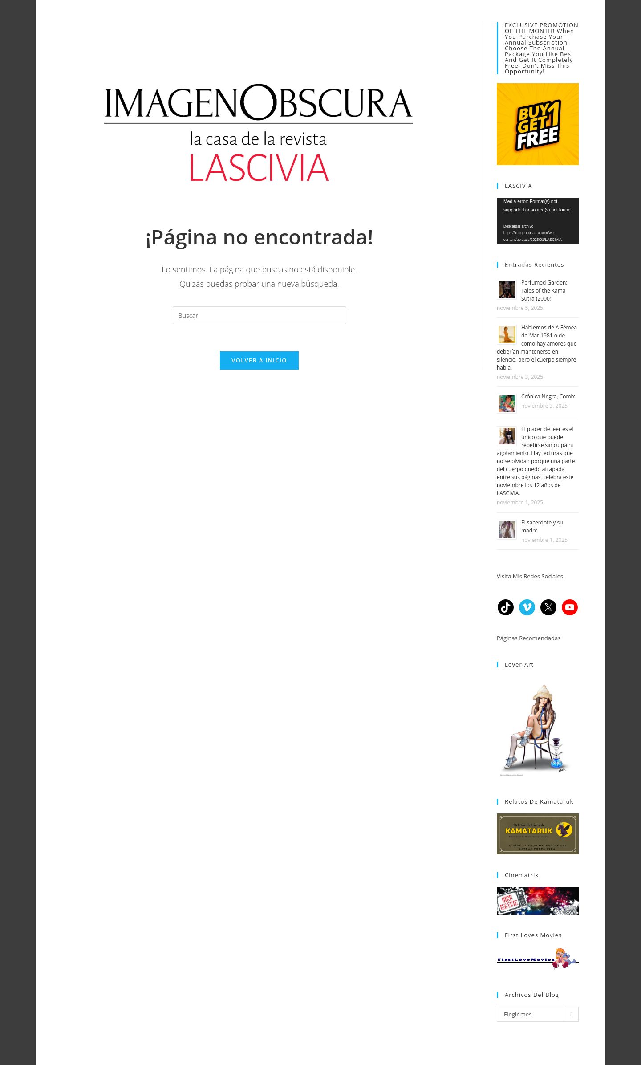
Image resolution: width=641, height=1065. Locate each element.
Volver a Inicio (259, 360)
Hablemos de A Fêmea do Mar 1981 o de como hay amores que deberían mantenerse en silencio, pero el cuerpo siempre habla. (537, 347)
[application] (538, 221)
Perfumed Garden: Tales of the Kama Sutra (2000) (544, 290)
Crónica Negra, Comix (548, 396)
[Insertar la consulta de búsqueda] (259, 315)
